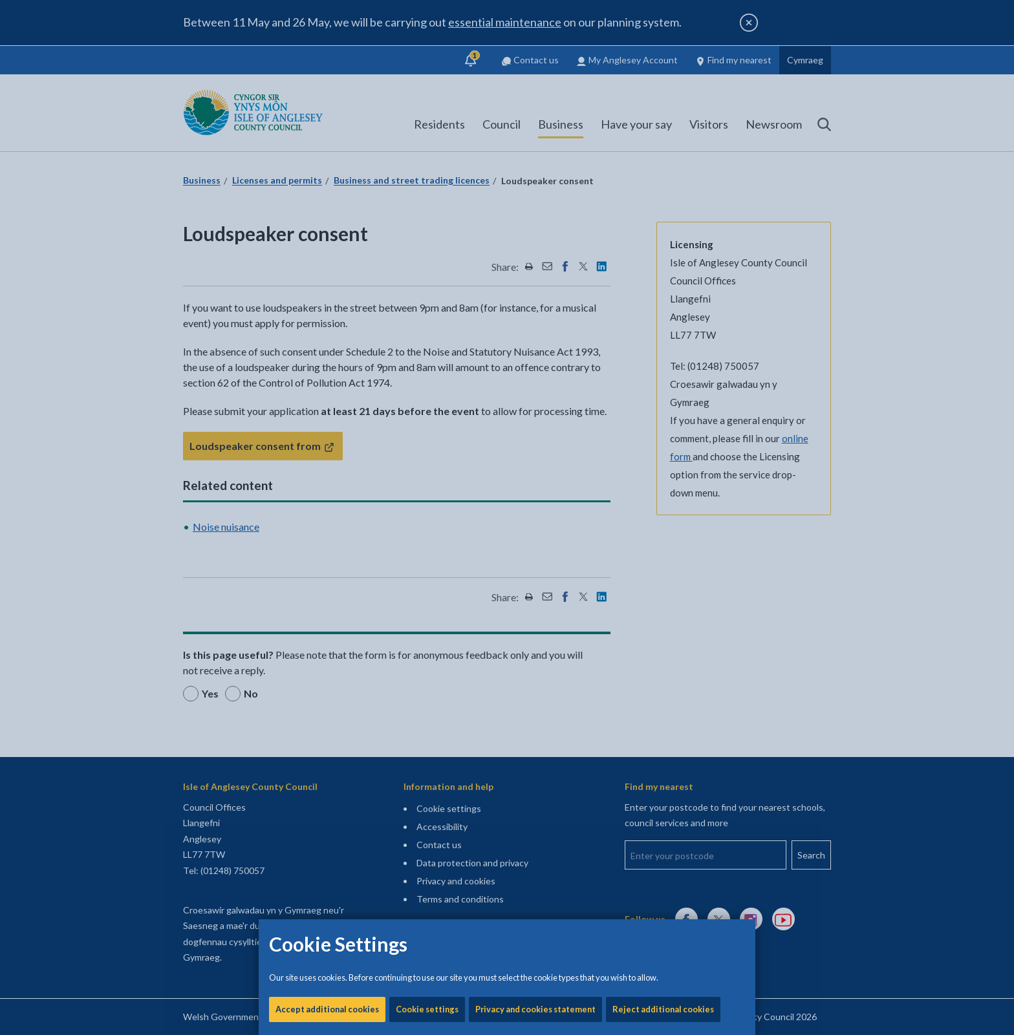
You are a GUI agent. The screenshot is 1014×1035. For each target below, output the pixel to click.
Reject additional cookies (663, 439)
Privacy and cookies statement (535, 439)
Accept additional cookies (327, 439)
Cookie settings (427, 439)
